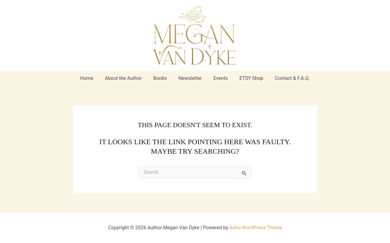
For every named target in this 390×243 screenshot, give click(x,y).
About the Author (126, 78)
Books (162, 78)
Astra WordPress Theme (255, 227)
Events (218, 78)
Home (92, 78)
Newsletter (190, 78)
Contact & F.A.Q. (286, 78)
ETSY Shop (248, 78)
